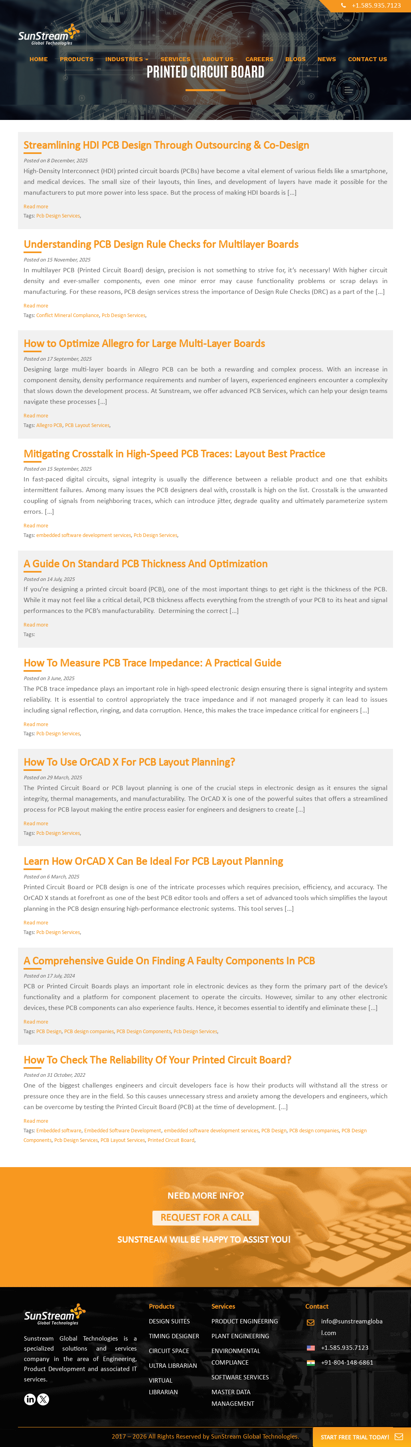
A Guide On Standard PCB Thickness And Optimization (146, 564)
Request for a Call (205, 1218)
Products (76, 59)
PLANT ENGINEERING (240, 1336)
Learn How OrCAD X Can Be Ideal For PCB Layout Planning (153, 862)
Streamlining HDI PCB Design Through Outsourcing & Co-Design (166, 146)
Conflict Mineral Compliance (67, 316)
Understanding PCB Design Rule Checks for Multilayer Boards (161, 245)
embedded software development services (83, 536)
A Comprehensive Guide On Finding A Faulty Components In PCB (169, 961)
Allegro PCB (49, 426)
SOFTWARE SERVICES (240, 1377)
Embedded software (58, 1131)
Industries (126, 59)
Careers (259, 59)
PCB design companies (89, 1032)
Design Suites (169, 1321)
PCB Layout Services (87, 426)
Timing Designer (174, 1336)
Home (39, 59)
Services (175, 59)
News (327, 59)
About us (217, 59)
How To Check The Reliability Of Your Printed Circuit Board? (157, 1060)
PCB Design (48, 1032)
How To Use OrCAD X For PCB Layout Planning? (129, 762)
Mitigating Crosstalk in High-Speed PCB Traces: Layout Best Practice (174, 454)
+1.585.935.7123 (371, 6)
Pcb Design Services (58, 216)
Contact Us (367, 59)
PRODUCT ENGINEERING (244, 1321)
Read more (36, 207)
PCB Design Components (144, 1032)
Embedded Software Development (122, 1131)
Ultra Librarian (173, 1366)
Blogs (295, 59)
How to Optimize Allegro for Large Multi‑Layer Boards (144, 344)
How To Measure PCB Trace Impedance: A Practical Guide (152, 663)
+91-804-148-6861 (347, 1362)
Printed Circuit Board (171, 1141)
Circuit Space (169, 1351)
